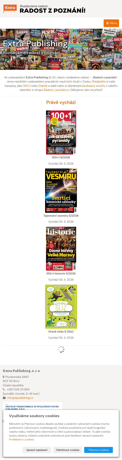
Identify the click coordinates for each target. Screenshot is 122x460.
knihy (101, 86)
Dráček (43, 86)
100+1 (26, 86)
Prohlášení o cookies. (21, 439)
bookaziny (88, 86)
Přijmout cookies (99, 450)
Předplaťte (99, 81)
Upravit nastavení (36, 450)
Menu (111, 23)
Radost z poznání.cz (56, 90)
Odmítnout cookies (67, 450)
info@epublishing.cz (20, 398)
